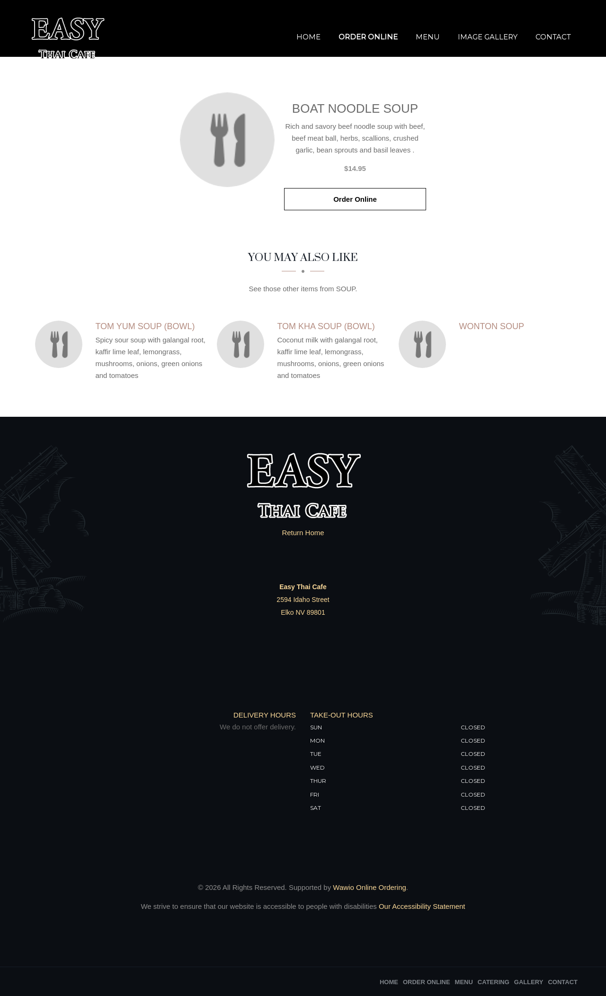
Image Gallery (487, 36)
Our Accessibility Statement (421, 906)
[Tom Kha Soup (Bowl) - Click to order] (243, 344)
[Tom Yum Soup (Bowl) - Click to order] (61, 344)
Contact (553, 36)
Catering (493, 982)
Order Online (368, 36)
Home (308, 36)
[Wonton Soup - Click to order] (425, 344)
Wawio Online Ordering (369, 887)
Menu (428, 36)
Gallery (529, 982)
